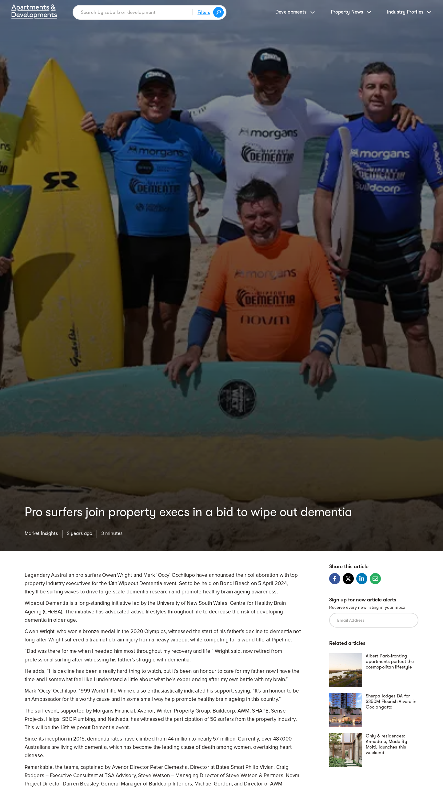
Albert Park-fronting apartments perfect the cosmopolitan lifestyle (390, 661)
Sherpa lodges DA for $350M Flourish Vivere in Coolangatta (391, 701)
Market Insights (41, 533)
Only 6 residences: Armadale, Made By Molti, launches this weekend (386, 744)
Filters (204, 12)
